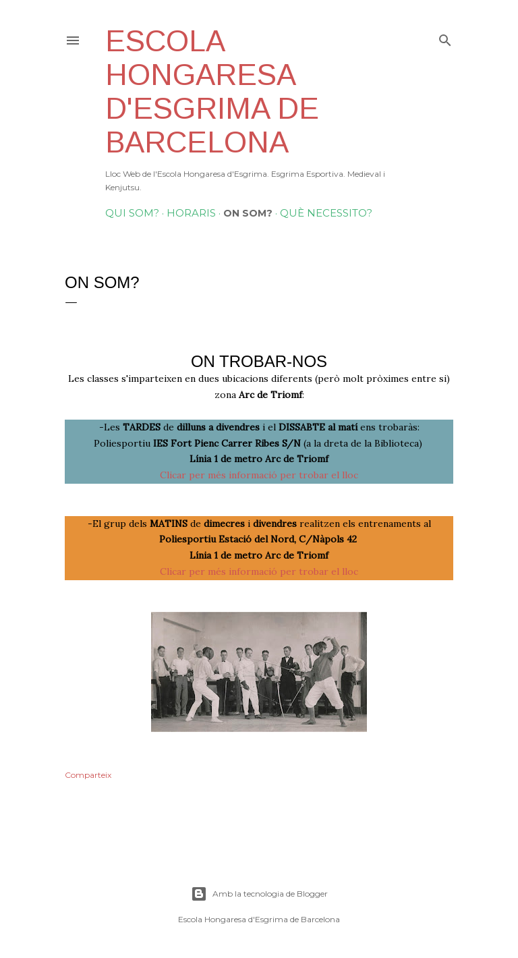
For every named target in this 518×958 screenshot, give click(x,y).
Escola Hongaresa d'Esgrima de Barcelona (212, 91)
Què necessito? (326, 212)
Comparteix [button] (88, 775)
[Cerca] (445, 37)
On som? (247, 213)
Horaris (191, 212)
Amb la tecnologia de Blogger (259, 894)
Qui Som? (132, 212)
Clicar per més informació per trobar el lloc (259, 475)
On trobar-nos (259, 361)
